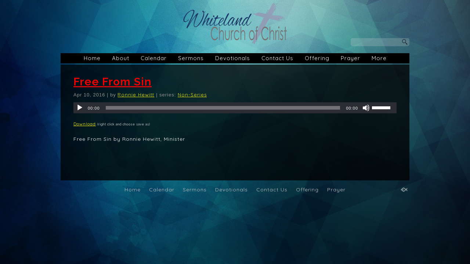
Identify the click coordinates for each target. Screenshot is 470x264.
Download (84, 123)
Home (92, 58)
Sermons (191, 58)
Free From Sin (112, 81)
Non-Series (192, 95)
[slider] (223, 108)
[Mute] (366, 107)
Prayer (350, 58)
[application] (235, 107)
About (120, 58)
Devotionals (232, 58)
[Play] (79, 107)
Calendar (154, 58)
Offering (317, 58)
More (379, 58)
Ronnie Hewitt (136, 95)
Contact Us (277, 58)
